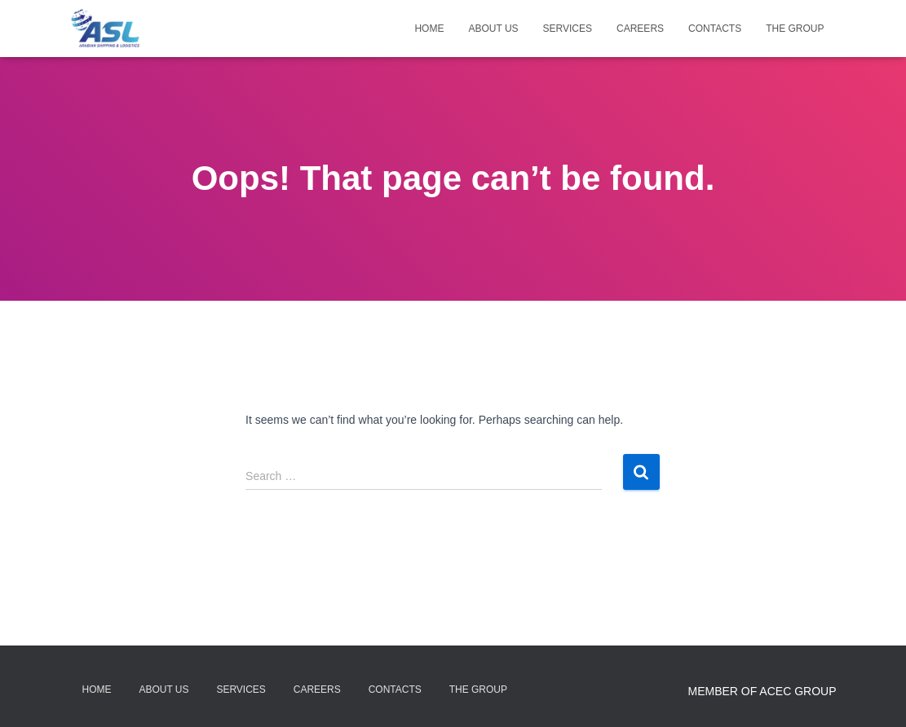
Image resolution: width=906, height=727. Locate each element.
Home (429, 28)
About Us (493, 28)
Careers (640, 28)
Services (567, 28)
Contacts (714, 28)
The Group (795, 28)
